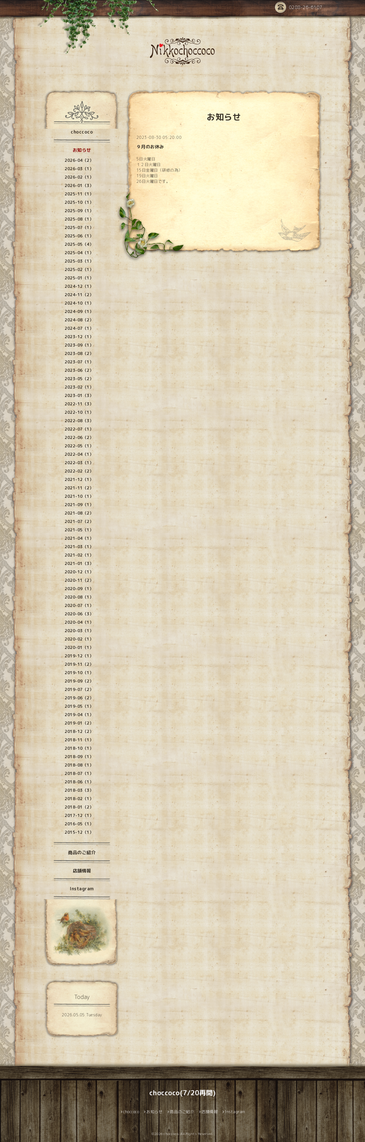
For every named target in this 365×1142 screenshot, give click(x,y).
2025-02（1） (79, 269)
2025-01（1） (79, 278)
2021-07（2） (79, 521)
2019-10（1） (79, 672)
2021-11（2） (79, 488)
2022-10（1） (79, 412)
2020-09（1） (79, 588)
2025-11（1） (79, 194)
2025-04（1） (79, 252)
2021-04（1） (79, 538)
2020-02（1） (79, 639)
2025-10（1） (79, 202)
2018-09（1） (79, 756)
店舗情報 (82, 871)
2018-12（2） (79, 731)
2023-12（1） (79, 336)
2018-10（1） (79, 748)
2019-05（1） (79, 706)
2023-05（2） (79, 378)
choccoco (82, 132)
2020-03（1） (79, 630)
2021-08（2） (79, 513)
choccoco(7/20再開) (182, 1092)
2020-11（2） (79, 580)
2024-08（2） (79, 320)
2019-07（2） (79, 689)
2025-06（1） (79, 236)
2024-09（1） (79, 311)
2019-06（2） (79, 697)
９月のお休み (150, 147)
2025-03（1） (79, 261)
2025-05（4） (79, 244)
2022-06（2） (79, 437)
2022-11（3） (79, 404)
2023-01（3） (79, 395)
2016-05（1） (79, 823)
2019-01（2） (79, 723)
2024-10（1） (79, 303)
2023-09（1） (79, 345)
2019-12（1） (79, 655)
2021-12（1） (79, 479)
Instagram (82, 889)
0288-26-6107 (298, 8)
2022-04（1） (79, 454)
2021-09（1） (79, 504)
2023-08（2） (79, 353)
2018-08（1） (79, 765)
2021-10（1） (79, 496)
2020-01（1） (79, 647)
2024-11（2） (79, 294)
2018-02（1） (79, 798)
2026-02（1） (79, 177)
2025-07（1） (79, 227)
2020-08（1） (79, 597)
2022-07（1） (79, 429)
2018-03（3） (79, 790)
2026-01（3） (79, 185)
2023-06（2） (79, 370)
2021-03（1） (79, 546)
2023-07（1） (79, 362)
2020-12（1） (79, 571)
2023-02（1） (79, 387)
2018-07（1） (79, 773)
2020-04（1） (79, 622)
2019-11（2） (79, 664)
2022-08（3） (79, 420)
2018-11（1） (79, 739)
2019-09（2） (79, 681)
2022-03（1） (79, 462)
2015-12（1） (79, 832)
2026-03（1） (79, 168)
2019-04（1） (79, 714)
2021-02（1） (79, 555)
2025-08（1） (79, 219)
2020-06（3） (79, 613)
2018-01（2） (79, 807)
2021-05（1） (79, 530)
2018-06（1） (79, 781)
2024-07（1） (79, 328)
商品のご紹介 (82, 852)
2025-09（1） (79, 210)
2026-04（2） (79, 160)
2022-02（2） (79, 471)
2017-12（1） (79, 815)
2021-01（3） (79, 563)
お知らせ (82, 150)
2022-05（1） (79, 446)
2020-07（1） (79, 605)
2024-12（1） (79, 286)
